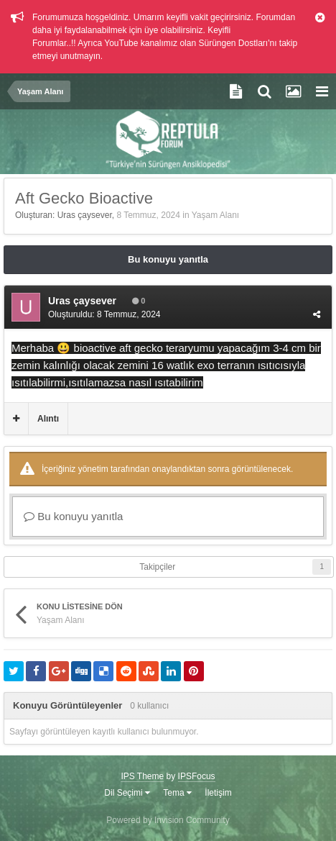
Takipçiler (157, 567)
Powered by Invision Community (167, 820)
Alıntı (48, 419)
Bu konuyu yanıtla (168, 259)
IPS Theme (142, 776)
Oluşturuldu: (104, 314)
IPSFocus (196, 776)
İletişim (218, 793)
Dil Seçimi (127, 793)
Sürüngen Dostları (233, 43)
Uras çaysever (84, 215)
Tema (177, 793)
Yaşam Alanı (215, 215)
